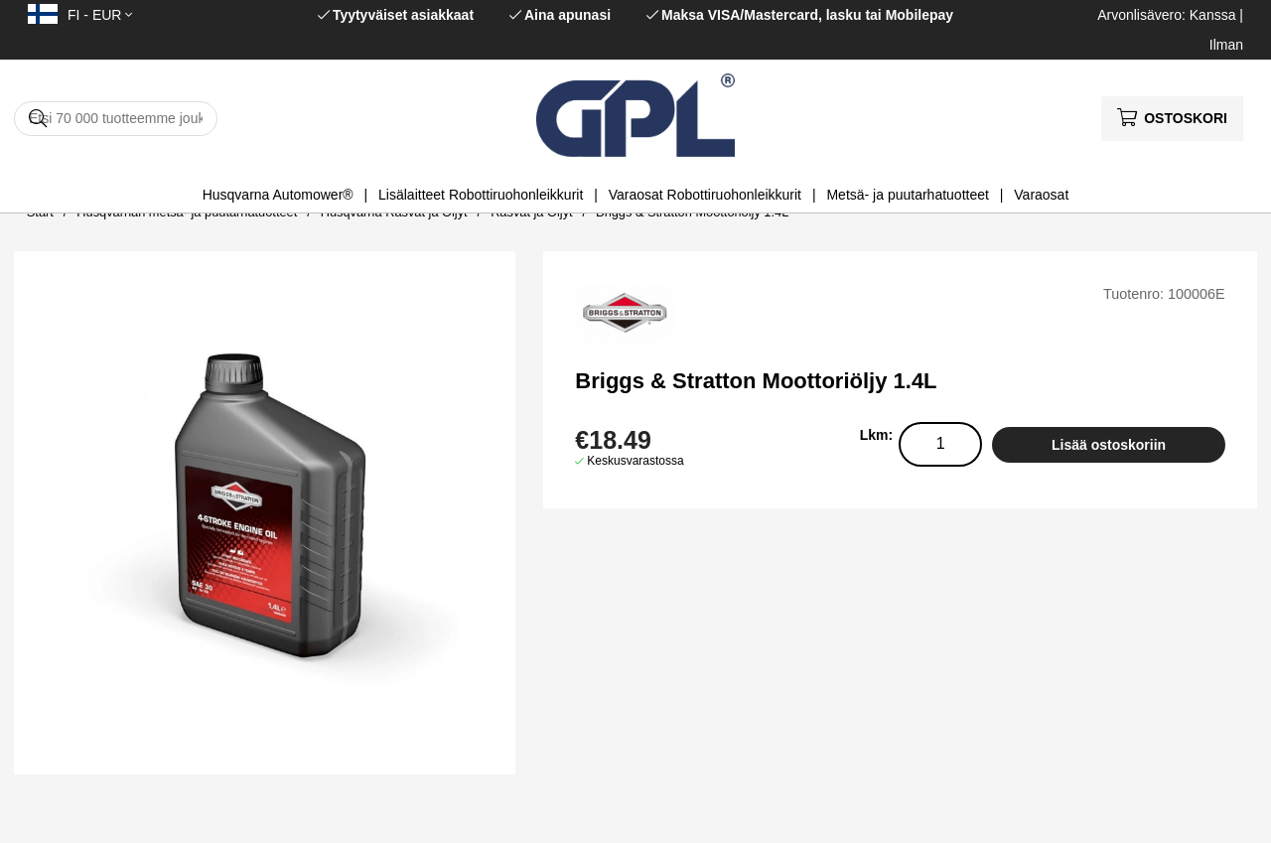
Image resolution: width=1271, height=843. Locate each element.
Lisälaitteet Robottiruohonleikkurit (480, 195)
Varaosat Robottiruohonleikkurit (705, 195)
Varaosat (1041, 195)
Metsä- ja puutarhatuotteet (907, 195)
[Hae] (115, 118)
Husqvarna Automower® (278, 195)
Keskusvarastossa (635, 461)
